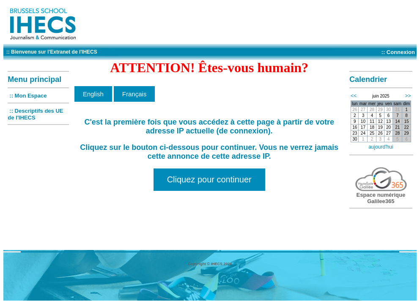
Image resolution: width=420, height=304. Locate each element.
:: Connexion (398, 52)
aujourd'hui (380, 147)
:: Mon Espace (28, 95)
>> (408, 96)
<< (354, 96)
